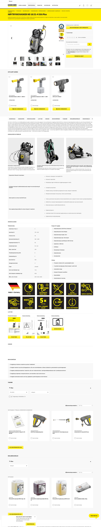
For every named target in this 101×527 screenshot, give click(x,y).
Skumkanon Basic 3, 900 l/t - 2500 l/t (17, 88)
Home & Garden (22, 5)
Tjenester (39, 5)
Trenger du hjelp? (78, 56)
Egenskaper (21, 107)
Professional (31, 5)
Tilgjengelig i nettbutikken (18, 385)
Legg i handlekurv (17, 97)
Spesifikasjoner (31, 107)
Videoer (47, 107)
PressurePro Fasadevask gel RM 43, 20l (61, 478)
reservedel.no (40, 507)
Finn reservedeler (87, 522)
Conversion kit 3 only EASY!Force (81, 411)
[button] (11, 38)
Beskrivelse (12, 107)
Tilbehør (65, 107)
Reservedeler (86, 107)
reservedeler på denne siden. (52, 511)
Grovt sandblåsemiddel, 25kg (80, 469)
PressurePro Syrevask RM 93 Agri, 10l (17, 478)
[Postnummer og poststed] (76, 44)
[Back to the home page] (13, 5)
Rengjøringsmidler (75, 107)
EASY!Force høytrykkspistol (37, 411)
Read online (57, 317)
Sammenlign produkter (71, 394)
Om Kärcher (47, 5)
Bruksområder (56, 107)
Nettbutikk (55, 5)
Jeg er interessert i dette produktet (79, 27)
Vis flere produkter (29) (15, 493)
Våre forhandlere (71, 52)
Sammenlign (69, 32)
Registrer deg (30, 524)
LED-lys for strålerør (57, 88)
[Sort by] (85, 394)
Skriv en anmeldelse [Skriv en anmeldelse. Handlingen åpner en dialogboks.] (82, 37)
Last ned (40, 107)
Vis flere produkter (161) (15, 427)
